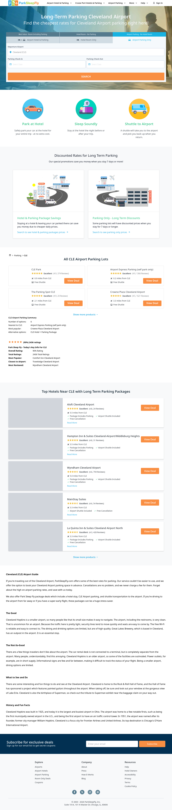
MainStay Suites (76, 499)
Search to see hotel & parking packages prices (43, 232)
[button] (59, 3)
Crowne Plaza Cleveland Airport (127, 292)
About (84, 767)
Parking (17, 255)
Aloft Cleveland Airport (80, 404)
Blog (83, 778)
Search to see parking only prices (111, 232)
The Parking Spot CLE (43, 292)
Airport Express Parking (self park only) (131, 269)
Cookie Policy (131, 786)
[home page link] (23, 3)
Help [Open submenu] (144, 3)
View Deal (73, 280)
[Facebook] (74, 792)
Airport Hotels (41, 770)
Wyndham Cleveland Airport (84, 467)
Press (83, 770)
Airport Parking (42, 774)
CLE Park (36, 269)
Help (127, 767)
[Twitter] (82, 792)
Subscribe (152, 743)
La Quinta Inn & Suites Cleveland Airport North (95, 528)
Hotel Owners (131, 770)
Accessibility (130, 774)
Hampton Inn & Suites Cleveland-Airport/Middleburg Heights (103, 436)
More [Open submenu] (133, 3)
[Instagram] (90, 792)
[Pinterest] (98, 792)
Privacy (128, 778)
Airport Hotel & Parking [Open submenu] (59, 3)
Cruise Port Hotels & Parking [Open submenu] (90, 3)
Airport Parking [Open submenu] (117, 3)
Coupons (39, 782)
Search (86, 76)
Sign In (158, 3)
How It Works (87, 774)
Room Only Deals (43, 778)
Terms (127, 782)
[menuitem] (59, 3)
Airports (38, 767)
